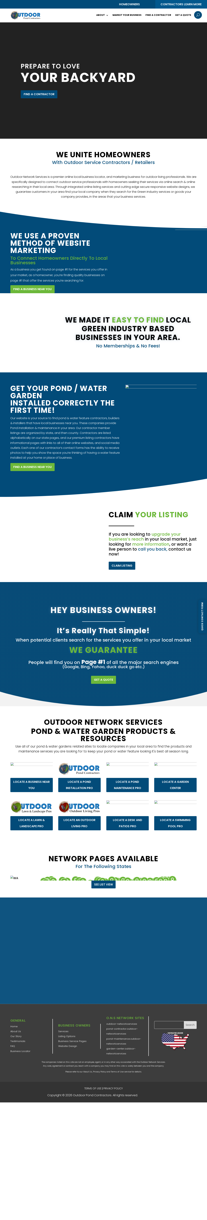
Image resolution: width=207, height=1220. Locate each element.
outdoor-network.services (121, 1024)
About (100, 15)
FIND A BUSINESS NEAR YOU (32, 467)
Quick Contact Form (202, 616)
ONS (149, 1095)
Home (14, 1026)
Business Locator (20, 1051)
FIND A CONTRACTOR (39, 94)
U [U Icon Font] (198, 15)
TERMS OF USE (92, 1088)
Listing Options (66, 1036)
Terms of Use (117, 1071)
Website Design (67, 1046)
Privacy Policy (99, 1071)
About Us (15, 1031)
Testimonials (17, 1041)
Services (63, 1031)
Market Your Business (127, 15)
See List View (103, 884)
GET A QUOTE (103, 680)
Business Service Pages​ (72, 1041)
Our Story (15, 1036)
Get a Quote (183, 15)
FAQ (12, 1046)
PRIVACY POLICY (113, 1088)
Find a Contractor (158, 15)
